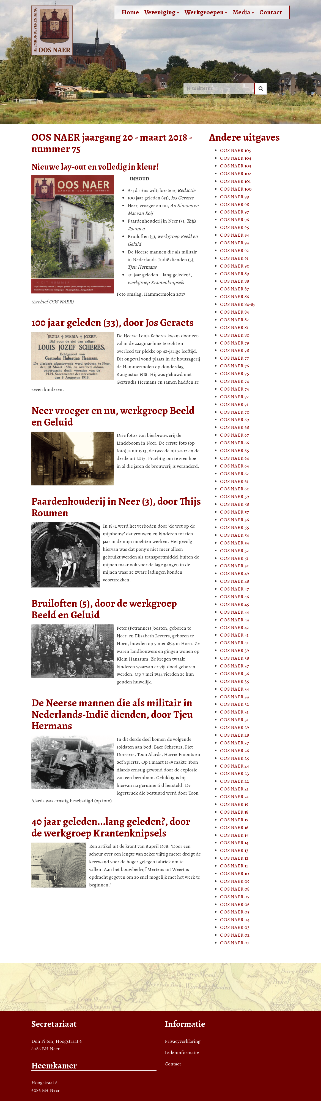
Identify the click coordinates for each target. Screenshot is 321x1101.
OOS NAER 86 (234, 296)
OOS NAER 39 (234, 650)
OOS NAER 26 (234, 750)
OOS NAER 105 (235, 150)
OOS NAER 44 (234, 612)
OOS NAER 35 (234, 681)
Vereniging (161, 12)
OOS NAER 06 (234, 904)
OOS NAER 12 (234, 858)
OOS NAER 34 (234, 689)
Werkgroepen (206, 12)
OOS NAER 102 (235, 173)
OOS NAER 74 (234, 381)
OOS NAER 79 (234, 343)
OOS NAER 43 (234, 619)
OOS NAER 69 (234, 419)
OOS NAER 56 (234, 519)
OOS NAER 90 (234, 266)
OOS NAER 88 (234, 281)
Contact (270, 12)
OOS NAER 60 (234, 488)
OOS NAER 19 (234, 804)
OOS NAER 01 (234, 942)
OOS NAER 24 (234, 766)
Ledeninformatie (182, 1052)
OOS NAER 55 (234, 527)
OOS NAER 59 (234, 496)
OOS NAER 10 (234, 873)
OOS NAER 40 (234, 642)
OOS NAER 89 (234, 273)
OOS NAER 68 (234, 427)
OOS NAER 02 (234, 935)
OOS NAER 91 (234, 258)
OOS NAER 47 (234, 589)
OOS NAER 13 (234, 850)
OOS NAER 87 (234, 288)
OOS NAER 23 (234, 773)
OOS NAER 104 (235, 158)
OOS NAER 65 (234, 450)
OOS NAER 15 (234, 835)
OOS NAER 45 (234, 604)
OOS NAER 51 (234, 558)
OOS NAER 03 (234, 927)
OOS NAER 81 (234, 327)
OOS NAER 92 (234, 250)
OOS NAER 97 (234, 212)
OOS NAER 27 (234, 742)
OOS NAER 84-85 (237, 304)
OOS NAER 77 (234, 358)
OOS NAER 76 (234, 365)
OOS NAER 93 (234, 242)
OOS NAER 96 (234, 219)
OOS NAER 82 (234, 319)
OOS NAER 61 (234, 481)
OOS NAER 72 (234, 396)
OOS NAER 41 (234, 635)
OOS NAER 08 (234, 889)
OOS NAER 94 (234, 235)
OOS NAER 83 (234, 312)
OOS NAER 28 (234, 735)
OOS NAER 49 (234, 573)
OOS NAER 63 (234, 466)
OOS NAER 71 (234, 404)
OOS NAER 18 (234, 812)
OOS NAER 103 (235, 165)
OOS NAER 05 (234, 911)
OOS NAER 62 (234, 473)
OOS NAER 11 (234, 865)
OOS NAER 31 (234, 712)
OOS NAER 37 (234, 665)
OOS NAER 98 (234, 204)
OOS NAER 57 (234, 512)
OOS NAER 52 (234, 550)
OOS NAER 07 (234, 896)
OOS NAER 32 (234, 704)
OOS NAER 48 (234, 581)
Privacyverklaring (183, 1041)
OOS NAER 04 (234, 919)
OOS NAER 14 (234, 842)
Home (130, 12)
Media (243, 12)
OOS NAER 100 (236, 189)
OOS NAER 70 (234, 412)
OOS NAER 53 (234, 542)
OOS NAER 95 (234, 227)
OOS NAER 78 (234, 350)
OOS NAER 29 (234, 727)
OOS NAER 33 (234, 696)
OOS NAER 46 (234, 596)
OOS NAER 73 (234, 389)
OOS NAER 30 (234, 719)
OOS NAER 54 (234, 535)
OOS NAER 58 (234, 504)
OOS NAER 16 (234, 827)
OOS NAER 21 (234, 788)
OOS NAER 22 (234, 781)
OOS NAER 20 (234, 796)
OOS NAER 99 (234, 196)
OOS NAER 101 (235, 181)
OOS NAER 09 (234, 881)
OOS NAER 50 (234, 565)
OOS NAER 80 (234, 335)
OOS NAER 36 (234, 673)
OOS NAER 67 (234, 435)
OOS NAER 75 (234, 373)
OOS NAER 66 (234, 442)
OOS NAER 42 (234, 627)
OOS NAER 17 (234, 819)
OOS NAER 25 (234, 758)
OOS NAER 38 (234, 658)
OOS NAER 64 (234, 458)
